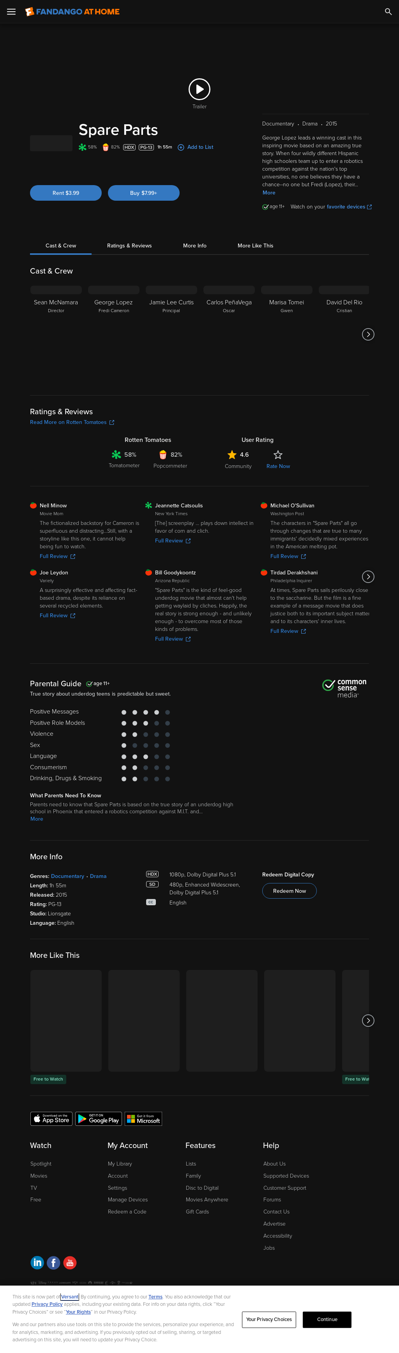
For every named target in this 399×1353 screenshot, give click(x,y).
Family (193, 1185)
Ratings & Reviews (129, 255)
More (269, 202)
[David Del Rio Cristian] (344, 344)
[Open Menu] (11, 11)
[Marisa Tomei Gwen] (287, 344)
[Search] (388, 11)
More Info (195, 255)
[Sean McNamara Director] (56, 344)
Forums (272, 1209)
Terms (155, 1297)
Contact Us (276, 1221)
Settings (117, 1197)
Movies (38, 1185)
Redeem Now (289, 900)
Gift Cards (197, 1221)
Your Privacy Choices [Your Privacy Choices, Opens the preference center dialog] (269, 1319)
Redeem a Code (127, 1221)
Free (35, 1209)
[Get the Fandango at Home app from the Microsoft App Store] (143, 1128)
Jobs (269, 1257)
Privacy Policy (47, 1304)
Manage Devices (128, 1209)
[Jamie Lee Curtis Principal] (171, 344)
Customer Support (284, 1197)
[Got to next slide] (368, 344)
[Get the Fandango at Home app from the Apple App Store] (51, 1128)
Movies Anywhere (207, 1209)
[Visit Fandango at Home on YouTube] (70, 1273)
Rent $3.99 (66, 213)
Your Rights (78, 1312)
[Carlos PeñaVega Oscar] (229, 344)
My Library (120, 1173)
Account (118, 1185)
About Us (274, 1173)
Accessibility (277, 1245)
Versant (69, 1297)
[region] (199, 1319)
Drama (98, 886)
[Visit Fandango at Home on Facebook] (53, 1273)
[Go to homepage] (72, 11)
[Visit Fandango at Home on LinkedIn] (37, 1273)
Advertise (274, 1233)
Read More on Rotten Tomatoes (72, 432)
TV (33, 1197)
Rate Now (278, 476)
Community (238, 476)
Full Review (57, 566)
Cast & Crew (61, 255)
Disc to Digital (202, 1197)
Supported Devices (286, 1185)
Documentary (67, 886)
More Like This (256, 255)
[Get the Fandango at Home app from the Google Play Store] (98, 1128)
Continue (327, 1319)
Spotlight (40, 1173)
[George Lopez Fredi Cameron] (114, 344)
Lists (191, 1173)
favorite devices (349, 216)
